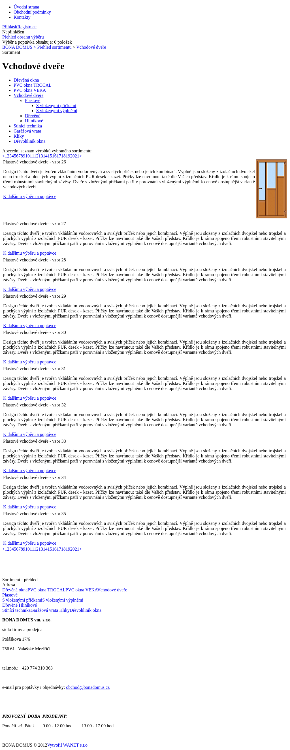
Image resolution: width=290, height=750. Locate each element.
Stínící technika (28, 125)
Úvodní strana (26, 7)
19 (68, 156)
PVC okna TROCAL (33, 85)
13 (41, 156)
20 (72, 156)
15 (50, 156)
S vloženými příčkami (56, 105)
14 (45, 156)
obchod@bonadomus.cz (88, 687)
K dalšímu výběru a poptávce (29, 196)
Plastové (32, 100)
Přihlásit (9, 26)
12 (36, 156)
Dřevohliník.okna (29, 141)
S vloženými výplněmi (56, 110)
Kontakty (22, 17)
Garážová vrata (27, 131)
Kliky (19, 136)
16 (54, 156)
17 (59, 156)
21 (77, 156)
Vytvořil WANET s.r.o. (68, 745)
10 (27, 156)
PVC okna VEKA (30, 90)
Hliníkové (34, 120)
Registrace (27, 26)
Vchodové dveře (91, 47)
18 (63, 156)
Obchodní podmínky (32, 12)
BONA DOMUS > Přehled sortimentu (37, 47)
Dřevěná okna (26, 80)
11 (32, 156)
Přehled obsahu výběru (23, 37)
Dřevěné (32, 115)
